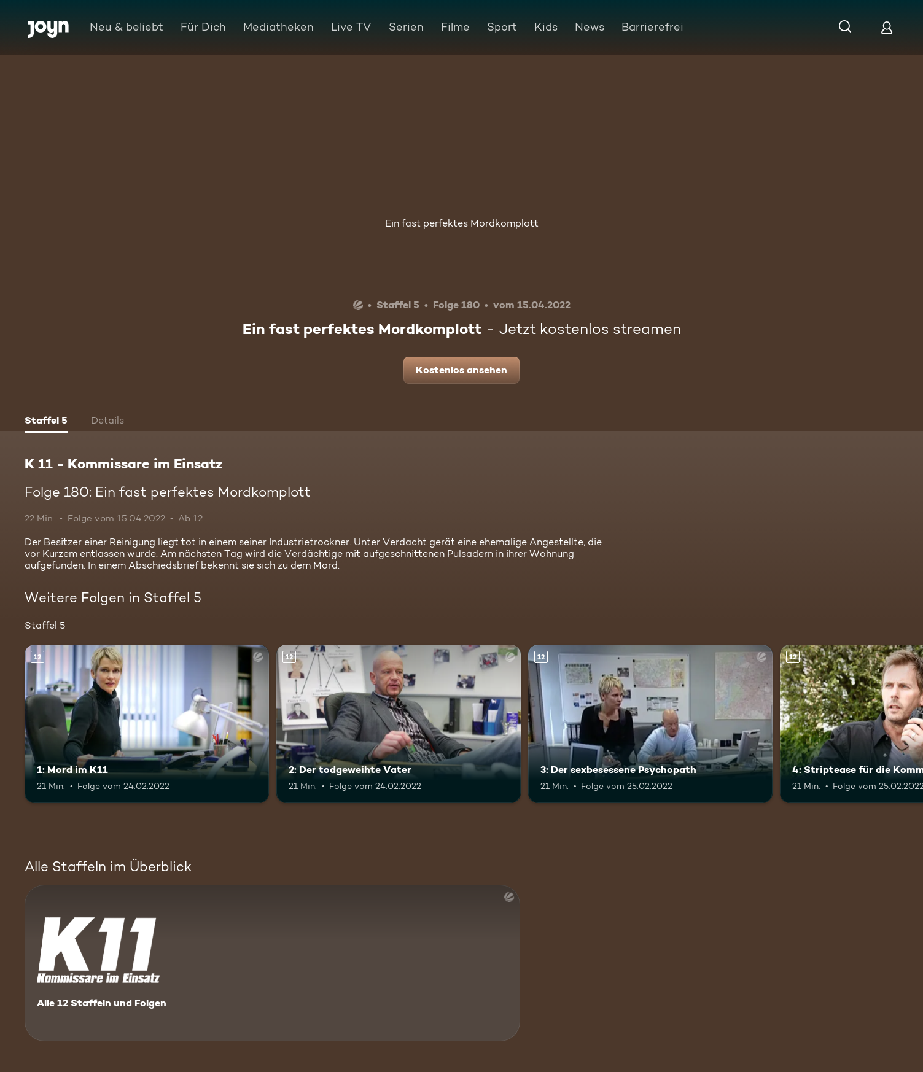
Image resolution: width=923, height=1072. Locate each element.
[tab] (46, 422)
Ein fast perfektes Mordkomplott (462, 223)
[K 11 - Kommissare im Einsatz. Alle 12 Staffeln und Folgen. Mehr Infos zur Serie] (272, 963)
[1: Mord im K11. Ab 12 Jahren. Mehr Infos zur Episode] (147, 724)
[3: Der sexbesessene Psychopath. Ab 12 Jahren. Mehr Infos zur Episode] (650, 724)
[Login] (887, 27)
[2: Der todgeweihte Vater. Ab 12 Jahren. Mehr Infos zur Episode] (398, 724)
